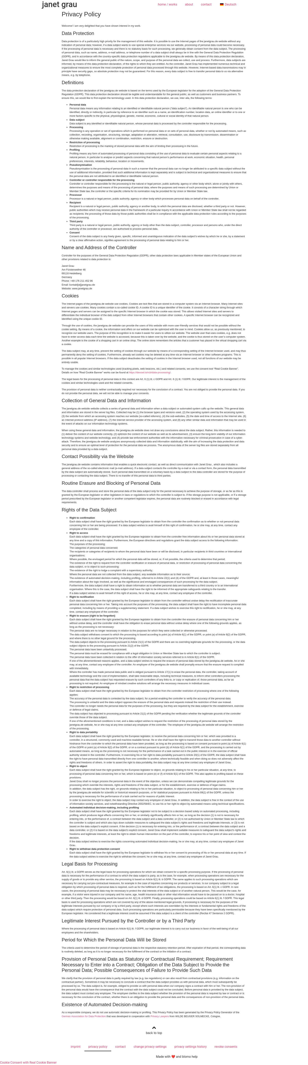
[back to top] (154, 1028)
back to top (154, 1033)
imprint (76, 1047)
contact (206, 4)
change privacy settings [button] (150, 1047)
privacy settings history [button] (190, 1047)
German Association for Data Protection (84, 1016)
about (189, 4)
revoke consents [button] (225, 1047)
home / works (167, 4)
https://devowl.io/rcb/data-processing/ (149, 372)
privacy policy (97, 1047)
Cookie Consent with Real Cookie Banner (28, 1062)
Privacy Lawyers (159, 1016)
